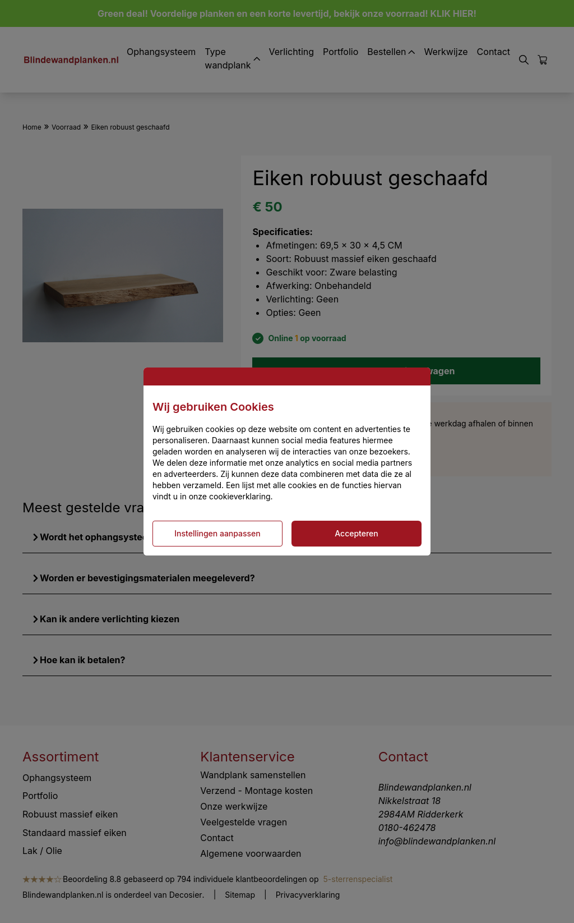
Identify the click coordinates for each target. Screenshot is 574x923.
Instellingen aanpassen (217, 533)
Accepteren (356, 533)
